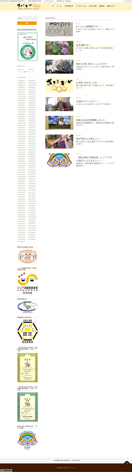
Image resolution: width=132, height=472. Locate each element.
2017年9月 (22, 192)
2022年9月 (32, 125)
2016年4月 (32, 210)
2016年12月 (32, 201)
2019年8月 (22, 168)
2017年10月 (32, 190)
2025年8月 (32, 87)
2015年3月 (22, 226)
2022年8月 (22, 128)
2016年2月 (32, 213)
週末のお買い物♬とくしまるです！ (92, 63)
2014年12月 (32, 228)
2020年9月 (32, 152)
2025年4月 (32, 92)
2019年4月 (22, 172)
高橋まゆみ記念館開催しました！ (91, 119)
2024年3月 (32, 105)
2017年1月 (22, 201)
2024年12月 (22, 96)
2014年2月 (32, 239)
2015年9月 (22, 219)
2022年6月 (22, 130)
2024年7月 (32, 101)
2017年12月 (22, 190)
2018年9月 (32, 179)
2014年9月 (22, 233)
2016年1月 (22, 215)
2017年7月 (22, 195)
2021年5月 (32, 143)
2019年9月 (32, 166)
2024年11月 (32, 96)
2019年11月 (32, 163)
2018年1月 (32, 188)
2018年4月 (22, 186)
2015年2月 (32, 226)
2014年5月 (22, 237)
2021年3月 (32, 145)
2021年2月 (22, 148)
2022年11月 (32, 123)
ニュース (58, 6)
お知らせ (31, 69)
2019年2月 (22, 175)
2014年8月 (32, 233)
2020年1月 (32, 161)
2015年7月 (22, 221)
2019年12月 (22, 163)
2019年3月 (32, 172)
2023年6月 (22, 116)
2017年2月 (32, 199)
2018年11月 (32, 177)
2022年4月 (22, 132)
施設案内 (102, 6)
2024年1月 (32, 107)
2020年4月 (22, 159)
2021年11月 (32, 137)
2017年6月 (32, 195)
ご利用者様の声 (68, 6)
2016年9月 (22, 206)
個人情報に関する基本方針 (62, 460)
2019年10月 (22, 166)
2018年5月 (32, 183)
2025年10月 (32, 85)
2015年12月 (32, 215)
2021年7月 (32, 141)
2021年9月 (32, 139)
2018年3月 (32, 186)
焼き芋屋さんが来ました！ (88, 138)
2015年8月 (32, 219)
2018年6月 (22, 183)
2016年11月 (22, 204)
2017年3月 (22, 199)
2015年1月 (22, 228)
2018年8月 (22, 181)
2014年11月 (22, 230)
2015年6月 (32, 221)
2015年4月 (32, 224)
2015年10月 (32, 217)
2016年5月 (22, 210)
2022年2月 (22, 134)
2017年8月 (32, 192)
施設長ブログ (111, 6)
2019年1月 (32, 175)
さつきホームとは (81, 6)
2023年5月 (32, 116)
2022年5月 (32, 130)
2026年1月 (22, 83)
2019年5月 (32, 170)
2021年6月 (22, 143)
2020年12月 (22, 150)
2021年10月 (22, 139)
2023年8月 (22, 114)
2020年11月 (32, 150)
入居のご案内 (93, 6)
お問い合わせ (52, 1)
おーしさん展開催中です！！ (89, 26)
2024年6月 (22, 103)
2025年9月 (22, 87)
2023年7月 (32, 114)
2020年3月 (32, 159)
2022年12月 (22, 123)
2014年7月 (22, 235)
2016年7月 (22, 208)
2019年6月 (22, 170)
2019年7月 (32, 168)
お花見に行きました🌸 (86, 82)
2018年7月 (32, 181)
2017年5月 (22, 197)
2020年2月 (22, 161)
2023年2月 (22, 121)
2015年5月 (22, 224)
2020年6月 (22, 157)
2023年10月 (22, 112)
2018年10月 (22, 179)
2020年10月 (22, 152)
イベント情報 (22, 72)
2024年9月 (32, 99)
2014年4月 (32, 237)
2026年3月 (22, 81)
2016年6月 (32, 208)
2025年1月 (32, 94)
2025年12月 (32, 83)
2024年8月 (22, 101)
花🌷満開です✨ (83, 45)
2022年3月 (32, 132)
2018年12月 (22, 177)
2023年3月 (32, 119)
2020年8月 (22, 154)
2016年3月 (22, 213)
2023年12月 (22, 110)
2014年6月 (32, 235)
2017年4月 (32, 197)
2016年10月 (32, 204)
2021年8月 (22, 141)
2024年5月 (32, 103)
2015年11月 (22, 217)
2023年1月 (32, 121)
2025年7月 (22, 90)
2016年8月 (32, 206)
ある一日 (78, 23)
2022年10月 (22, 125)
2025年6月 (32, 90)
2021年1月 (32, 148)
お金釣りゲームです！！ (87, 101)
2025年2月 (22, 94)
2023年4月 (22, 119)
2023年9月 (32, 112)
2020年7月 (32, 154)
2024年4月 (22, 105)
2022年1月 (32, 134)
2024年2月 (22, 107)
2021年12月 (22, 137)
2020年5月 (32, 157)
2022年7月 (32, 128)
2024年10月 (22, 99)
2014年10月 (32, 230)
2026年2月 (32, 81)
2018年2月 (22, 188)
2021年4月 (22, 145)
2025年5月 (22, 92)
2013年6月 (22, 242)
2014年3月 (22, 239)
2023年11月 (32, 110)
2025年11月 (22, 85)
